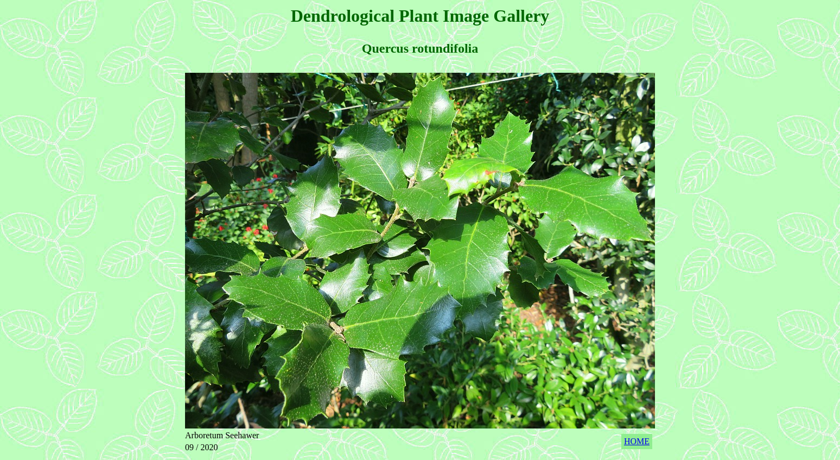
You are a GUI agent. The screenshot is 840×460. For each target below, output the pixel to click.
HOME (637, 441)
